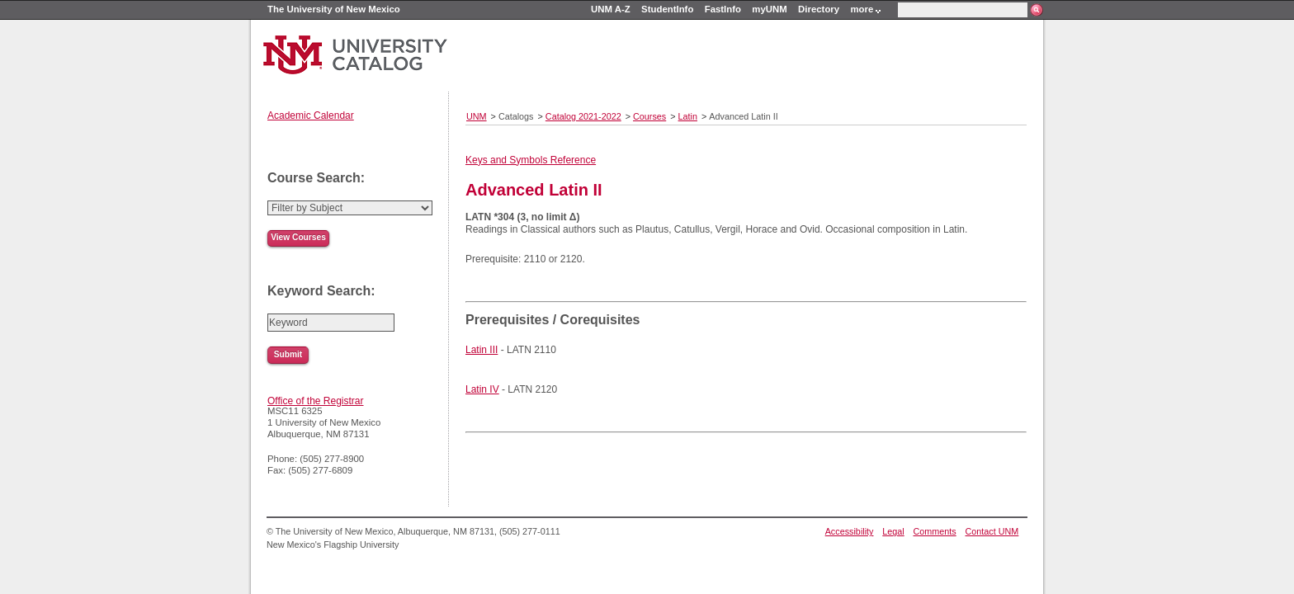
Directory (818, 9)
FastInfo (723, 9)
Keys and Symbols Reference (530, 160)
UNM (476, 116)
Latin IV (482, 389)
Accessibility (849, 531)
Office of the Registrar (315, 401)
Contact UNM (992, 531)
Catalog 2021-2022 (583, 116)
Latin (687, 116)
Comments (935, 531)
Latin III (481, 350)
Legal (893, 531)
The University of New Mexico (333, 9)
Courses (649, 116)
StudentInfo (667, 9)
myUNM (769, 9)
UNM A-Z (610, 9)
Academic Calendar (310, 115)
